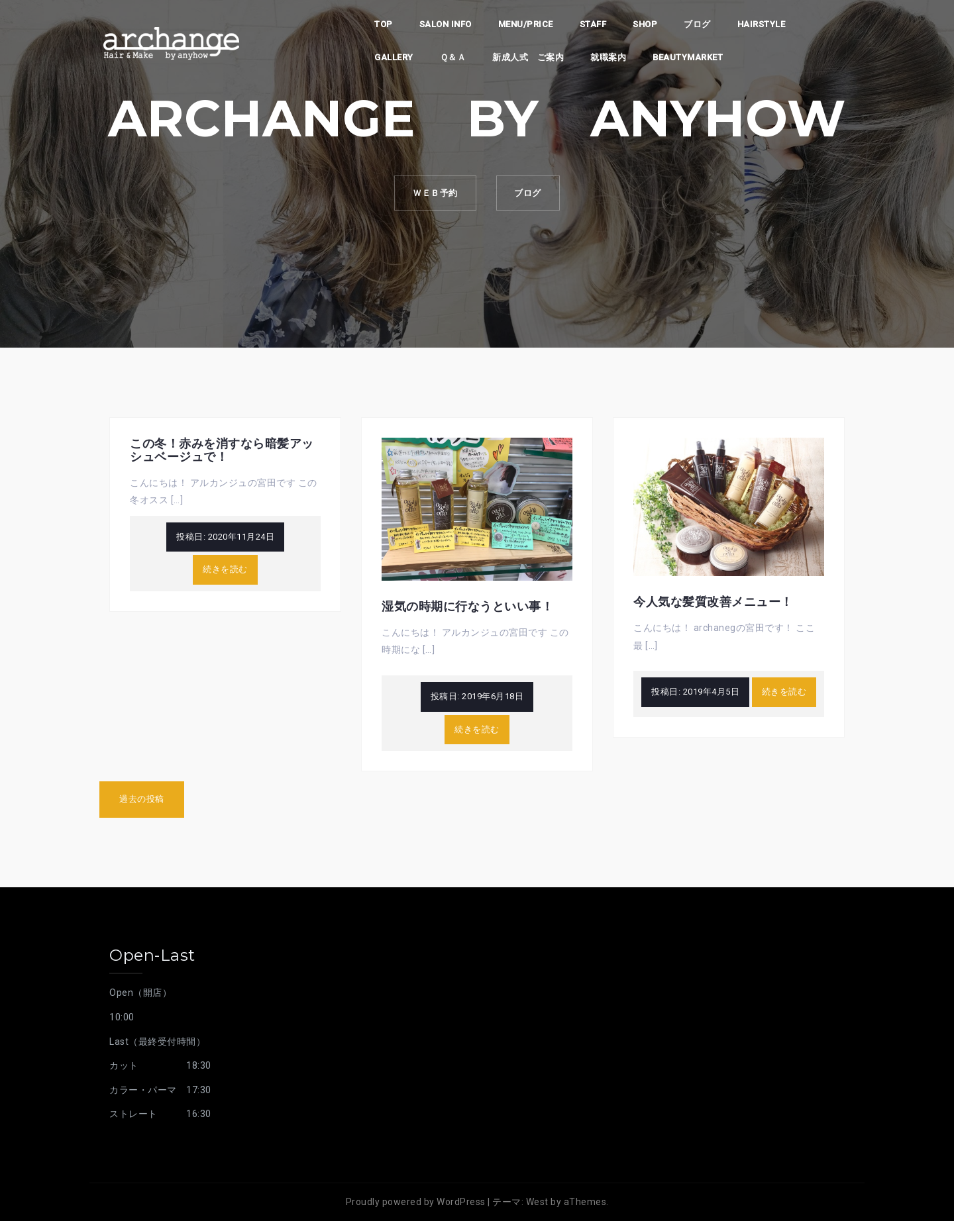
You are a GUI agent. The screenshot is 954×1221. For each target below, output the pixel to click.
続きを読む (225, 569)
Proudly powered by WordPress (416, 1202)
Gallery (393, 57)
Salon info (445, 24)
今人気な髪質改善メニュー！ (713, 602)
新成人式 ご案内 (528, 57)
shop (645, 24)
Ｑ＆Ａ (453, 57)
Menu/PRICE (525, 24)
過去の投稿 (141, 799)
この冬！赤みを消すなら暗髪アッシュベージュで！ (222, 450)
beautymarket (688, 57)
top (383, 24)
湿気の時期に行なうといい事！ (467, 606)
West (537, 1202)
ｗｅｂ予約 (433, 194)
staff (593, 24)
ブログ (697, 24)
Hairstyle (761, 24)
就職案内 (608, 57)
